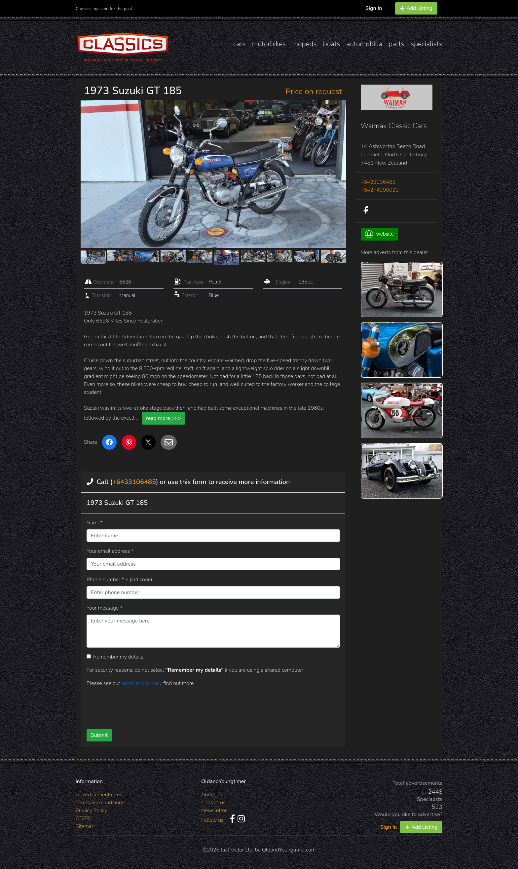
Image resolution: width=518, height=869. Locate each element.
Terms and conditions (100, 802)
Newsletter (214, 810)
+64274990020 (380, 190)
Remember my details (118, 657)
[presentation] (202, 705)
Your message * (104, 608)
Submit (99, 735)
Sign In (373, 8)
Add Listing (416, 8)
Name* (95, 522)
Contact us (213, 802)
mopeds (304, 44)
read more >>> (163, 418)
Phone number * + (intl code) (119, 579)
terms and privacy (142, 683)
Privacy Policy (91, 810)
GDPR (83, 818)
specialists (426, 44)
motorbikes (269, 44)
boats (331, 44)
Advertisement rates (99, 794)
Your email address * (110, 551)
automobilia (364, 44)
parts (396, 44)
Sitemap (85, 826)
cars (239, 44)
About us (211, 794)
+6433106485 (134, 481)
